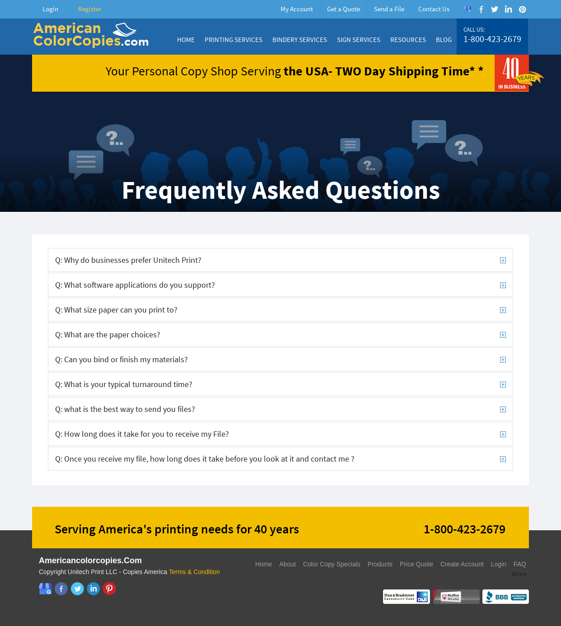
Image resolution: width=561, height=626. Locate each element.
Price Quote (416, 564)
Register (89, 9)
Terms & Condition (194, 571)
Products (380, 564)
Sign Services (358, 39)
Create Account (462, 564)
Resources (408, 39)
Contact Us (433, 9)
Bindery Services (299, 39)
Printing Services (233, 39)
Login (50, 9)
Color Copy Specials (331, 564)
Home (186, 39)
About (287, 564)
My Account (296, 9)
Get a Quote (343, 9)
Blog (444, 39)
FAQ (520, 564)
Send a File (389, 9)
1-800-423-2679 (492, 38)
